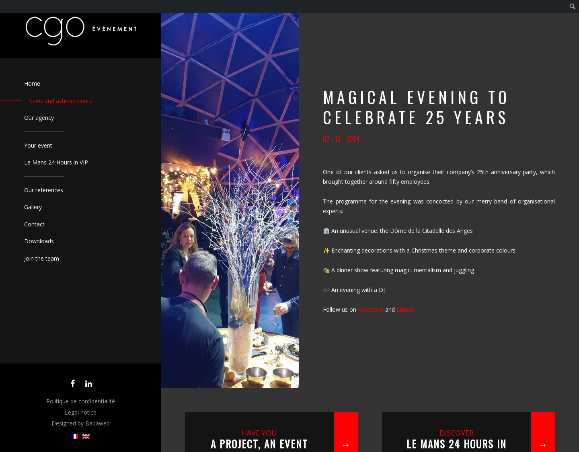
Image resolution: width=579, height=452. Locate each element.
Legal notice (80, 412)
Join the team (41, 258)
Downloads (39, 241)
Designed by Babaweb (80, 423)
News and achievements (60, 101)
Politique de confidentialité (80, 401)
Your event (38, 145)
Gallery (33, 207)
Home (32, 83)
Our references (43, 190)
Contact (34, 224)
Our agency (39, 117)
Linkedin (407, 309)
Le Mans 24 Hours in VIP (56, 162)
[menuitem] (74, 436)
